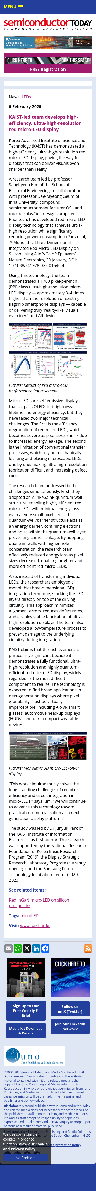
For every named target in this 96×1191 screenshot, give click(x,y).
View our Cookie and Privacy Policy (25, 1146)
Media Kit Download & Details (25, 1030)
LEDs (26, 97)
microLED (29, 916)
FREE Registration (48, 69)
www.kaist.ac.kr (35, 925)
